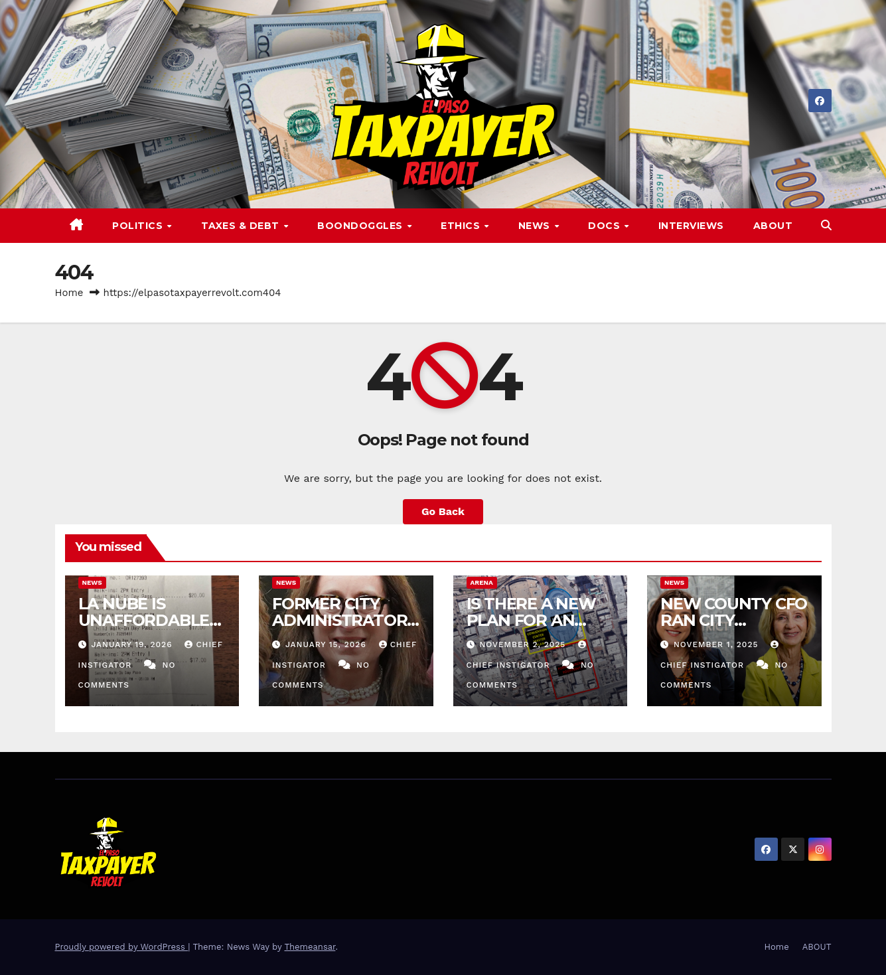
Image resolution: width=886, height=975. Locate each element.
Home (69, 293)
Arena (482, 582)
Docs (605, 226)
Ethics (462, 226)
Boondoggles (361, 226)
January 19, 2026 (133, 644)
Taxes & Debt (242, 226)
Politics (139, 226)
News (536, 226)
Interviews (691, 226)
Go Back (443, 511)
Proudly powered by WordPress (121, 947)
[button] (826, 225)
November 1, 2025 (717, 644)
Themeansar (309, 947)
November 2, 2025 (524, 644)
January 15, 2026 (327, 644)
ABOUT (773, 226)
